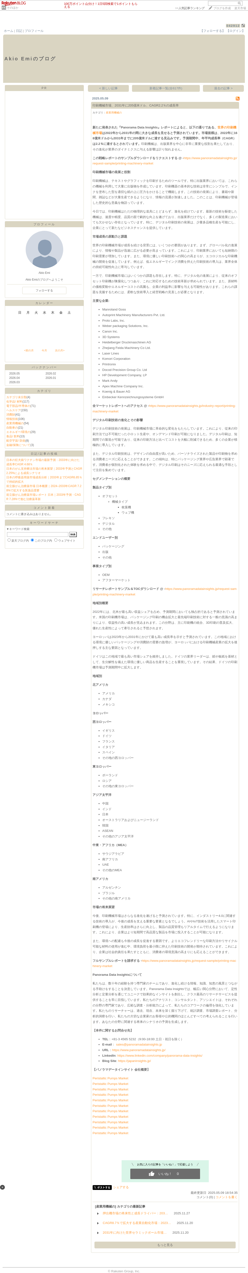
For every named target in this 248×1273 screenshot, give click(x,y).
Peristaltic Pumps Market (110, 1078)
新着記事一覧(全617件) (165, 88)
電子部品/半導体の (18, 406)
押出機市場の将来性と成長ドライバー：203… (135, 1213)
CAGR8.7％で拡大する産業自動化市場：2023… (137, 1223)
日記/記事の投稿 (44, 453)
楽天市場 (240, 8)
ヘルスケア (13, 410)
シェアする (121, 1187)
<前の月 (28, 350)
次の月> (59, 350)
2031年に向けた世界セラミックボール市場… (135, 1232)
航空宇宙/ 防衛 (15, 440)
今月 (44, 350)
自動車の (12, 427)
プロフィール (34, 31)
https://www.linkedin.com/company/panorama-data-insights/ (159, 1055)
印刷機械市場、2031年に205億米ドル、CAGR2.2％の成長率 (136, 105)
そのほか (12, 7)
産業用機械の (15, 423)
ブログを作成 (222, 8)
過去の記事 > (223, 88)
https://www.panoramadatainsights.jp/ (139, 1050)
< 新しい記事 (108, 88)
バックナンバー (44, 367)
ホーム (8, 31)
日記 (19, 31)
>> (190, 8)
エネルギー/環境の (18, 432)
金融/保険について (18, 445)
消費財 (10, 414)
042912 (233, 26)
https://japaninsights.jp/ (134, 1061)
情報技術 (12, 419)
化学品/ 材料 (14, 401)
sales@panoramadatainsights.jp (139, 1044)
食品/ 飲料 (13, 436)
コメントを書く (227, 1197)
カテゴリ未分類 (16, 397)
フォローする (44, 290)
